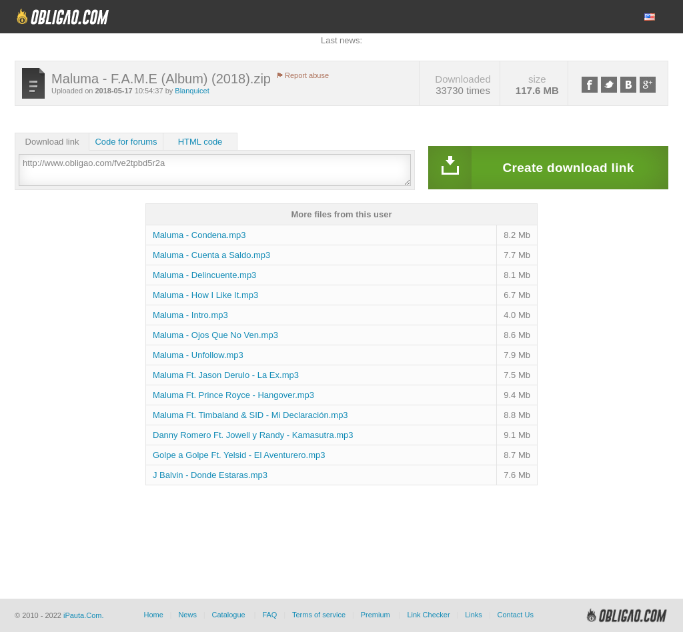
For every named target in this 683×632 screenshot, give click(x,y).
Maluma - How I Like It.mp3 (205, 295)
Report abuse (307, 75)
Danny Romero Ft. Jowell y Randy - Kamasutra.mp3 (253, 435)
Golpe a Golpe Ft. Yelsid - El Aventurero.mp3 (239, 455)
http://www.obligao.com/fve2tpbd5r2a (215, 170)
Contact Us (515, 615)
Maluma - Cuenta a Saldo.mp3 (211, 255)
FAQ (269, 615)
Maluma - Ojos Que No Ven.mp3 (215, 335)
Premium (375, 615)
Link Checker (428, 615)
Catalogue (228, 615)
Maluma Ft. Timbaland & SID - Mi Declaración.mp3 (250, 415)
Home (153, 615)
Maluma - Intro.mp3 (190, 315)
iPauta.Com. (83, 615)
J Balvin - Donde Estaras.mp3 (210, 475)
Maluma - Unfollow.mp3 (198, 355)
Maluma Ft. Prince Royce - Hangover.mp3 (233, 395)
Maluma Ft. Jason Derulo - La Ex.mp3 (226, 375)
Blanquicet (192, 91)
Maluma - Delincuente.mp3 (204, 275)
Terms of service (319, 615)
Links (473, 615)
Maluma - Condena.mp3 (199, 235)
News (187, 615)
